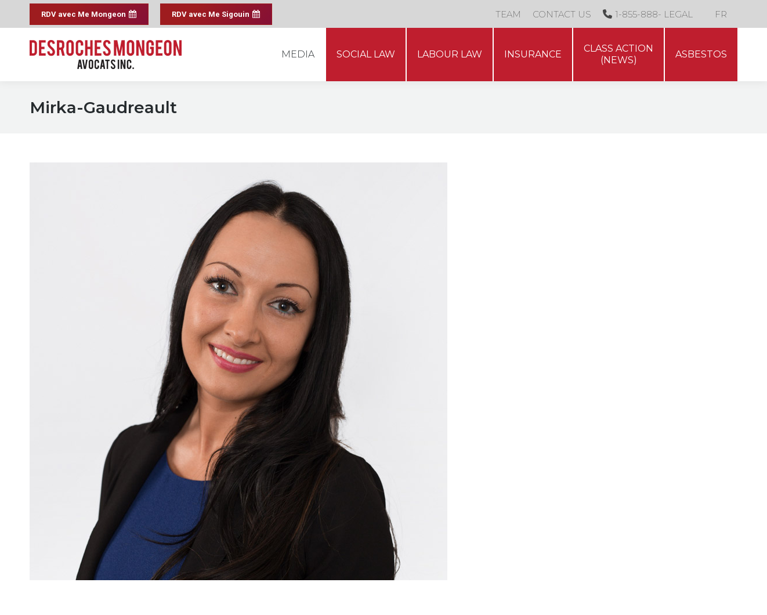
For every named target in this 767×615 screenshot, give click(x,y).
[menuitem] (721, 14)
